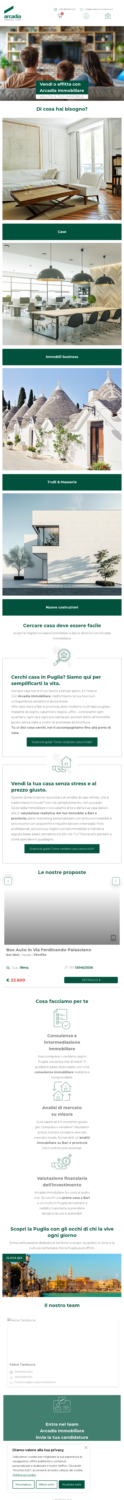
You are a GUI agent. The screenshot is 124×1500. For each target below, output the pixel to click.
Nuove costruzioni (62, 607)
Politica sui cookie (24, 1475)
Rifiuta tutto (46, 1484)
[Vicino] (85, 1447)
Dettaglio (91, 976)
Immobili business (62, 357)
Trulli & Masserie (62, 482)
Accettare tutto (71, 1484)
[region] (48, 1468)
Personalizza (23, 1484)
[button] (7, 1271)
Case (62, 232)
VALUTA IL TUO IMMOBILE (62, 96)
